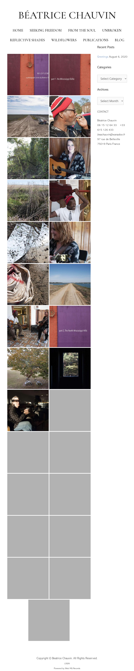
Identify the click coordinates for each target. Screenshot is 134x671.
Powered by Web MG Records (67, 669)
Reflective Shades (27, 40)
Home (18, 30)
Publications (95, 40)
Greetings (102, 57)
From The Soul (82, 30)
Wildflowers (64, 40)
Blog (119, 40)
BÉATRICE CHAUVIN (67, 15)
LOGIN (67, 664)
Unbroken (111, 30)
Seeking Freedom (46, 30)
